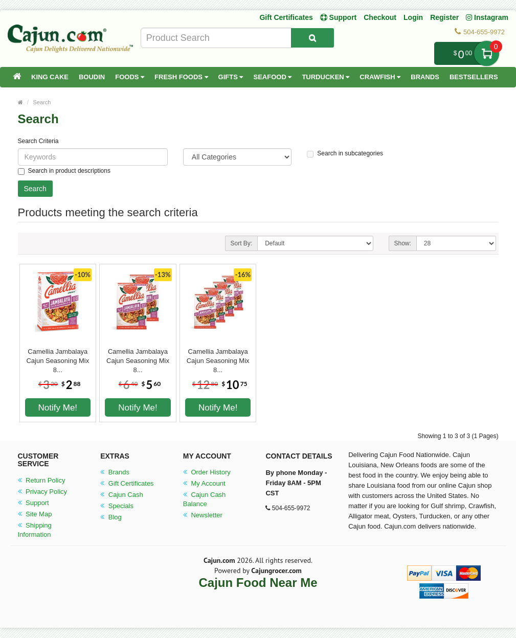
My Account (204, 483)
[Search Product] (312, 38)
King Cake (50, 77)
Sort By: (242, 243)
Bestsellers (474, 77)
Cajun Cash (121, 494)
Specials (116, 506)
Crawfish (380, 77)
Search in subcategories (345, 153)
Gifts (230, 77)
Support (33, 503)
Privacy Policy (43, 491)
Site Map (35, 514)
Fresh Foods (181, 77)
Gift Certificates (285, 17)
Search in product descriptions (64, 171)
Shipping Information (35, 529)
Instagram (487, 17)
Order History (207, 472)
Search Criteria (38, 141)
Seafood (272, 77)
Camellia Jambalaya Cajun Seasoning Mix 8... (57, 356)
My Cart (486, 53)
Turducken (325, 77)
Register (444, 17)
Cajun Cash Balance (204, 499)
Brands (425, 77)
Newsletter (202, 515)
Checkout (380, 17)
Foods (129, 77)
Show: (402, 243)
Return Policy (41, 480)
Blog (111, 517)
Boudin (92, 77)
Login (413, 17)
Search (42, 102)
